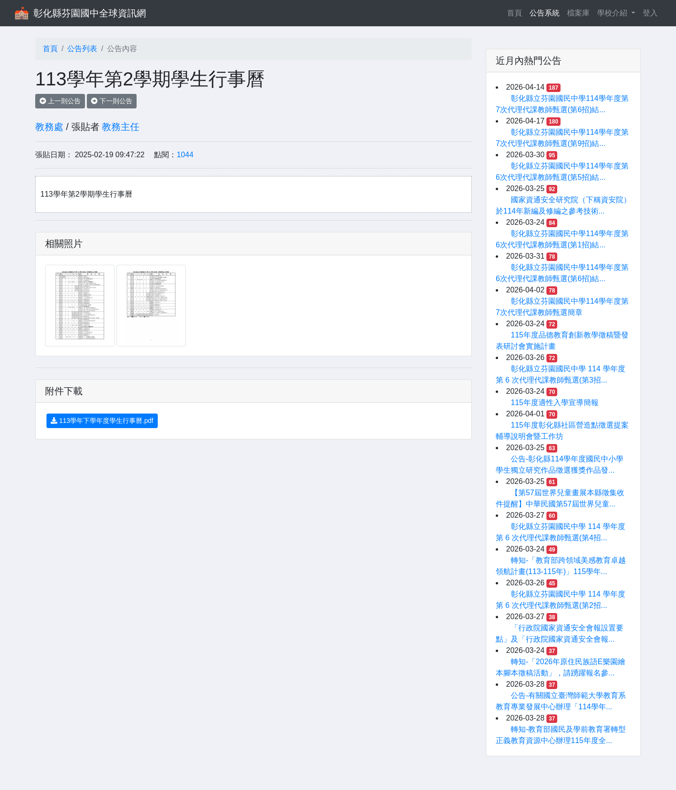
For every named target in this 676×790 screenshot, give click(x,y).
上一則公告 (60, 101)
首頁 (516, 12)
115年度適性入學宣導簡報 (555, 403)
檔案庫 (578, 13)
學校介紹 (613, 13)
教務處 (49, 127)
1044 (185, 155)
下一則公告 (111, 101)
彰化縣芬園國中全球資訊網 (89, 13)
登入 (650, 13)
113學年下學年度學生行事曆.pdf (102, 420)
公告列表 (82, 49)
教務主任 (120, 127)
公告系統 (545, 13)
